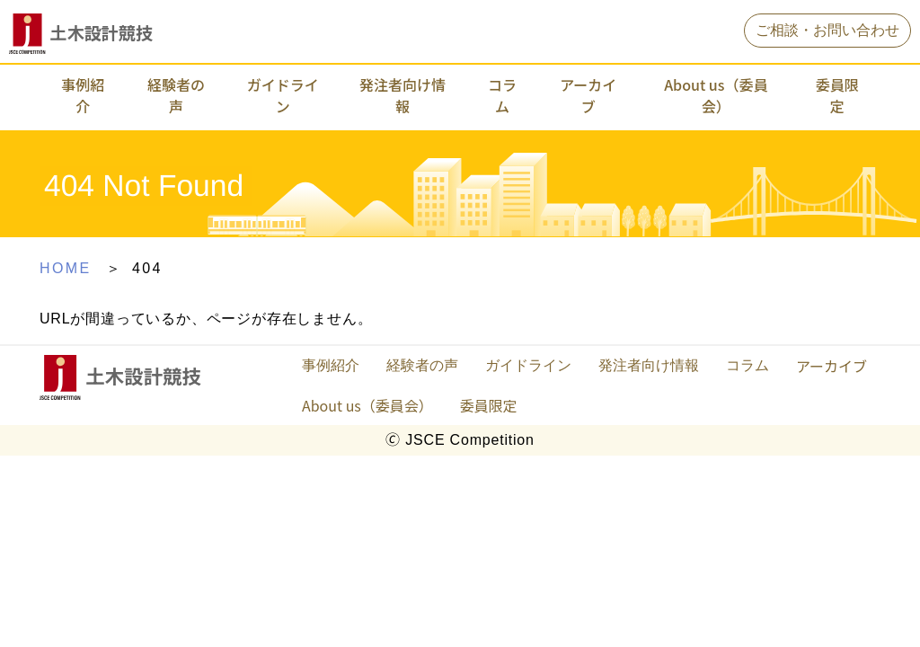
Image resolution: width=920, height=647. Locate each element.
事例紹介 (82, 95)
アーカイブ (588, 95)
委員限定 (837, 95)
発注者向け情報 (402, 95)
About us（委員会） (715, 95)
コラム (502, 95)
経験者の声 (176, 95)
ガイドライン (283, 95)
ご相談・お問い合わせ (827, 30)
